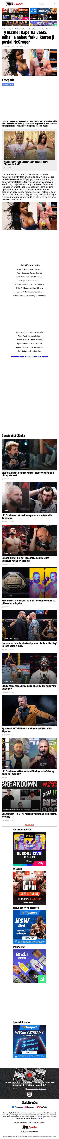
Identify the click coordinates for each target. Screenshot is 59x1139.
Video (11, 685)
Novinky (9, 28)
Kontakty (40, 1117)
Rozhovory (17, 814)
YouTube (43, 1105)
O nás (15, 1121)
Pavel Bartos (24, 48)
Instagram (30, 1105)
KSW (11, 642)
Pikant (13, 159)
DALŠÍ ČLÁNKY (29, 831)
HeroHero (23, 1121)
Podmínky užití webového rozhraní (14, 1134)
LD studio (32, 1136)
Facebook (16, 1105)
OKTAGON (16, 642)
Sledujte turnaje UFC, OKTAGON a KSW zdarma (29, 360)
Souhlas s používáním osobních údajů (44, 1134)
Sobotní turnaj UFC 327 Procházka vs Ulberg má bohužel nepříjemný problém (25, 563)
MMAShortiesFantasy (37, 1121)
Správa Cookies (29, 1134)
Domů (3, 28)
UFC (13, 28)
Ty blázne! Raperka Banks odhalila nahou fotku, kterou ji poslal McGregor (22, 30)
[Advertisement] (29, 105)
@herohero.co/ (35, 1087)
